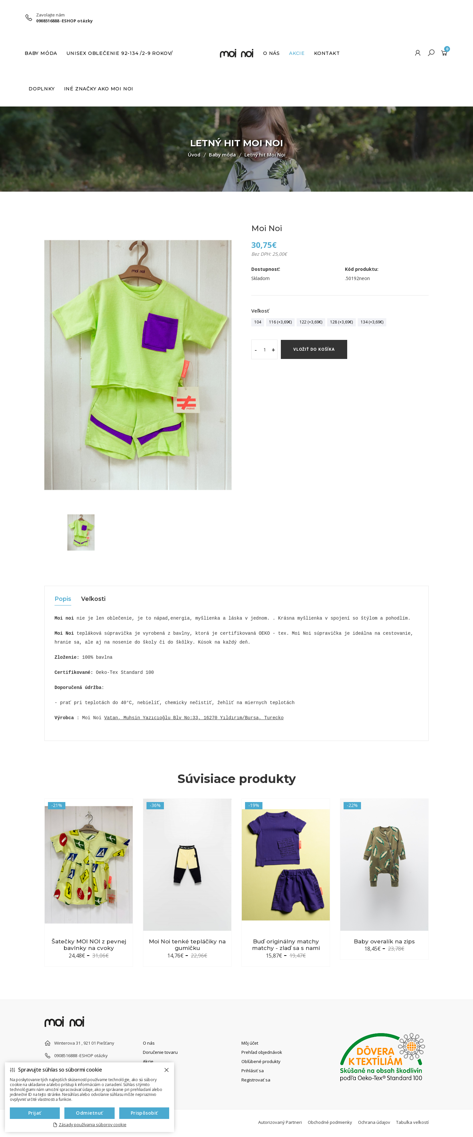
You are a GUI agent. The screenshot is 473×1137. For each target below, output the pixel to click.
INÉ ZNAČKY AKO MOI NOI (99, 89)
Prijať (34, 1113)
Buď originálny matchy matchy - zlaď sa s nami (286, 944)
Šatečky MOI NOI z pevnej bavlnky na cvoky (89, 944)
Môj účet (249, 1043)
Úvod (194, 154)
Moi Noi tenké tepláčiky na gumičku (187, 944)
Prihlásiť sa (252, 1070)
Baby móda (41, 53)
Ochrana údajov (374, 1122)
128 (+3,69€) (341, 322)
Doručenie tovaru (160, 1052)
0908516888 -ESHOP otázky (64, 21)
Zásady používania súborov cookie (92, 1124)
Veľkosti (94, 599)
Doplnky (42, 89)
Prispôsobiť (144, 1113)
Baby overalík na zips (384, 941)
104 (257, 322)
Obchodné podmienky (330, 1122)
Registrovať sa (255, 1079)
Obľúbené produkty (261, 1061)
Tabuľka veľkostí (412, 1122)
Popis (63, 599)
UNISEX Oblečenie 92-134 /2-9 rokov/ (119, 53)
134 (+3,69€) (372, 322)
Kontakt (327, 53)
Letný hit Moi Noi (264, 154)
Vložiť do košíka (314, 349)
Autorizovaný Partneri (280, 1122)
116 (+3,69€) (280, 322)
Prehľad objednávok (261, 1052)
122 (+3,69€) (311, 322)
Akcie (297, 53)
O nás (271, 53)
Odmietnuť (89, 1113)
